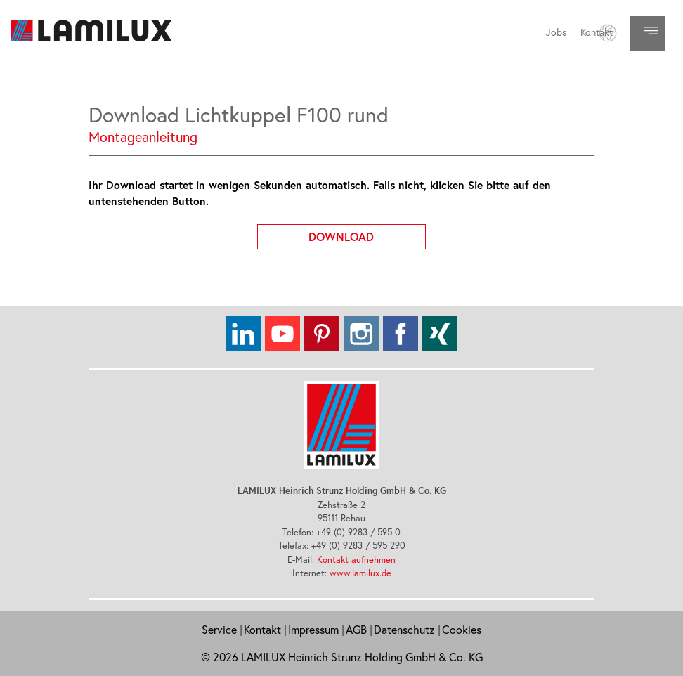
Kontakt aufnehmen (356, 559)
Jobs (556, 32)
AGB (356, 630)
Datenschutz (404, 630)
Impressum (313, 630)
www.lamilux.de (360, 572)
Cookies (461, 630)
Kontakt (596, 32)
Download (367, 234)
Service (219, 630)
